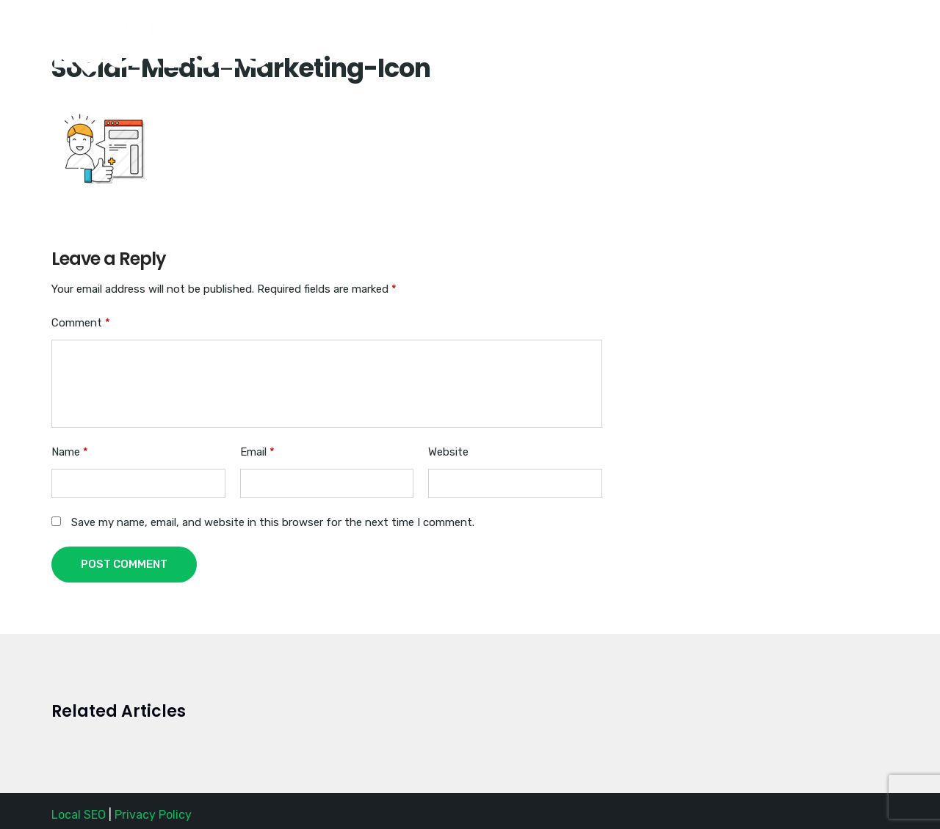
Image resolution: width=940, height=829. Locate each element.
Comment (80, 322)
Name (69, 452)
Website (448, 452)
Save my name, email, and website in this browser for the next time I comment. (272, 522)
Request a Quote (815, 31)
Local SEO (78, 815)
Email (257, 452)
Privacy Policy (153, 815)
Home (604, 31)
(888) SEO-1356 (693, 31)
